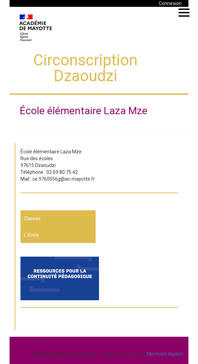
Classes (32, 218)
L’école (31, 235)
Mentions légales (165, 354)
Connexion (170, 3)
